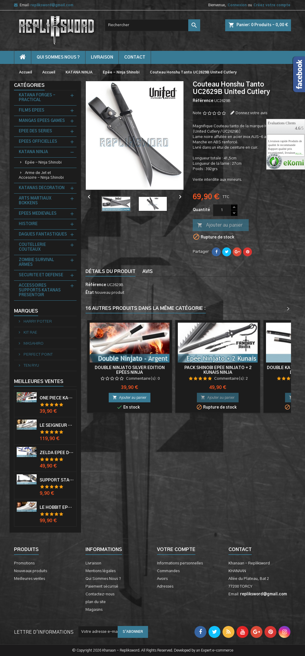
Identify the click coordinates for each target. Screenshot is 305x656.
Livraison (102, 57)
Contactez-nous (99, 594)
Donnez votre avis (251, 113)
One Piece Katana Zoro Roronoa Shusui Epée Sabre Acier (57, 398)
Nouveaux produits (30, 571)
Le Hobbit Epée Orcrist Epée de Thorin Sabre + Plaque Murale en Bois (57, 508)
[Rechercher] (152, 25)
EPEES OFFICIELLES (38, 142)
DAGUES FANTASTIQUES (43, 234)
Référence (203, 101)
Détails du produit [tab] (110, 271)
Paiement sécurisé (101, 586)
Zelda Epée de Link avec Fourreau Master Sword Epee (57, 453)
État (89, 293)
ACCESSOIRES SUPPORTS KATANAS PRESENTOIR (40, 290)
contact (134, 57)
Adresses (165, 586)
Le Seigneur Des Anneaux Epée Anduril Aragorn (57, 425)
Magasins (93, 610)
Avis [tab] (147, 271)
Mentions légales (100, 571)
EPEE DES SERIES (35, 131)
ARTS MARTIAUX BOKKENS (35, 201)
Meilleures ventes (29, 579)
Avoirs (162, 579)
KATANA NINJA (33, 152)
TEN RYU (31, 366)
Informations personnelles (180, 563)
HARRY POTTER (37, 322)
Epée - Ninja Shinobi (43, 162)
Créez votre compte (271, 5)
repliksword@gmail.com (51, 5)
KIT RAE (30, 333)
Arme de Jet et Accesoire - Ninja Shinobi (41, 175)
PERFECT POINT (38, 355)
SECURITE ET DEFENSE (41, 275)
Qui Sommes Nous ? (58, 57)
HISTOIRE (28, 224)
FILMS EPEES (31, 110)
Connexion (237, 5)
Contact (240, 549)
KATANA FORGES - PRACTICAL (37, 97)
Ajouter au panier (219, 225)
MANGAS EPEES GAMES (42, 121)
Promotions (24, 563)
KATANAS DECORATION (42, 188)
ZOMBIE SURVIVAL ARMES (36, 262)
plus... (299, 154)
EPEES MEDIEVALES (38, 214)
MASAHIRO (33, 344)
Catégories (29, 85)
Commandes (168, 571)
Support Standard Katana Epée (57, 480)
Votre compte (176, 549)
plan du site (95, 602)
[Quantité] (222, 210)
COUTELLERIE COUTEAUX (32, 247)
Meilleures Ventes (38, 381)
